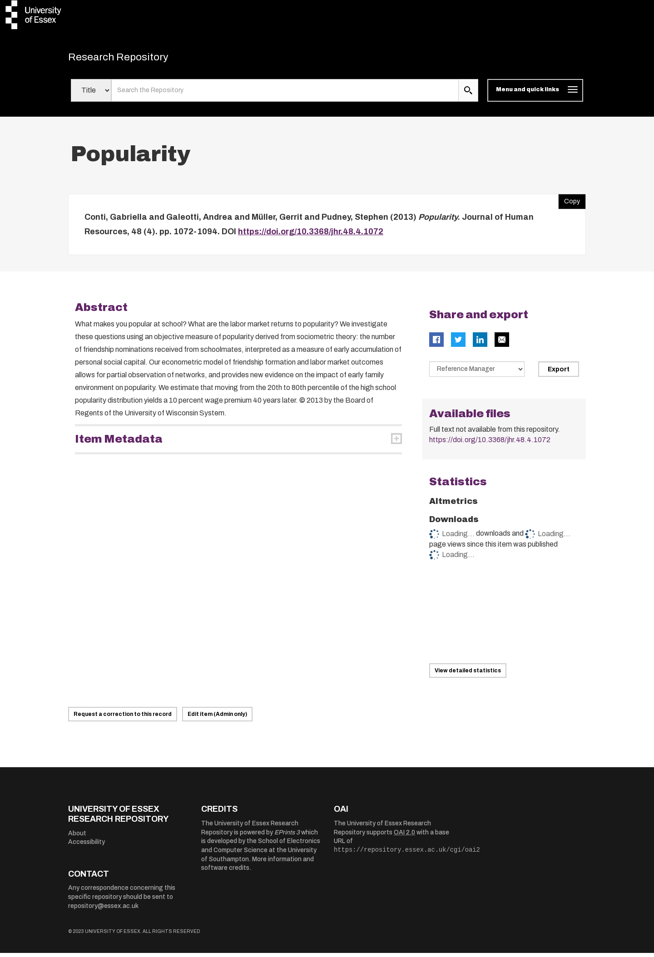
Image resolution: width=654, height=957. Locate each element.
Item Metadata (119, 443)
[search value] (285, 94)
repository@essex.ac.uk (103, 909)
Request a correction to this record (123, 718)
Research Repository (132, 59)
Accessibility (86, 846)
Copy (569, 203)
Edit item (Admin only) (217, 718)
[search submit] (468, 94)
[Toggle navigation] (535, 94)
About (77, 837)
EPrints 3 (287, 836)
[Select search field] (91, 94)
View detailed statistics (468, 674)
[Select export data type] (477, 373)
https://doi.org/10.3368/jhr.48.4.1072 (310, 235)
